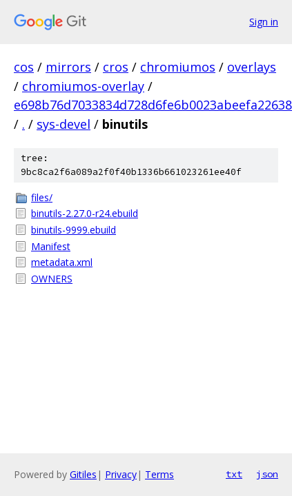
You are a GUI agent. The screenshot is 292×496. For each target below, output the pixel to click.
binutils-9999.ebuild (73, 229)
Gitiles (83, 474)
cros (115, 67)
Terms (159, 474)
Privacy (121, 474)
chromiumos (177, 67)
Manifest (50, 246)
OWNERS (51, 278)
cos (24, 67)
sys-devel (63, 124)
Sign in (263, 21)
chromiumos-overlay (83, 86)
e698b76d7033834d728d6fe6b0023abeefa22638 (153, 104)
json (267, 474)
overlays (251, 67)
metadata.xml (62, 262)
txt (234, 474)
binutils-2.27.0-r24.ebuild (84, 213)
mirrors (68, 67)
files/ (41, 197)
